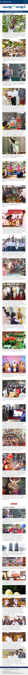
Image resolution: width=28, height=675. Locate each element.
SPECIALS (13, 13)
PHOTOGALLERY (6, 1)
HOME (3, 13)
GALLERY (8, 13)
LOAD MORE (13, 503)
